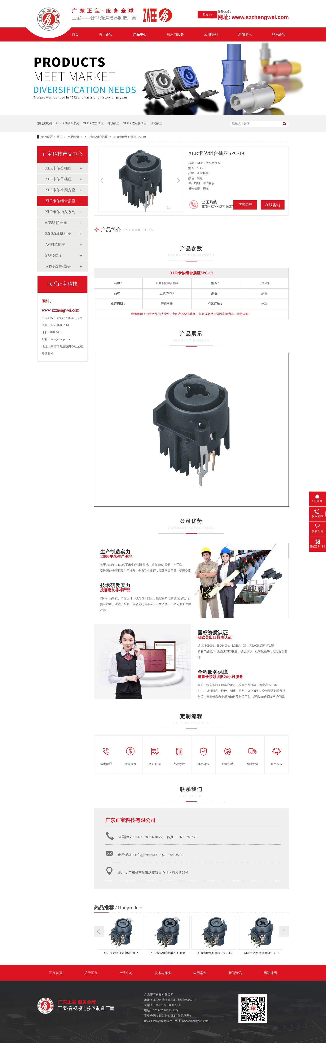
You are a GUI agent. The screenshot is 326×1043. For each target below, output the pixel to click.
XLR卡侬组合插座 (134, 123)
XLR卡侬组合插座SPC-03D (261, 953)
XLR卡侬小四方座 (60, 190)
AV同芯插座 (55, 244)
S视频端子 (53, 255)
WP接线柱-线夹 (58, 266)
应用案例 (211, 34)
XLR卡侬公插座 (93, 123)
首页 (75, 34)
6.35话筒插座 (56, 223)
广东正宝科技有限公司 (130, 820)
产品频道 (73, 136)
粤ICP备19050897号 (168, 1005)
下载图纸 (245, 205)
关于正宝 (106, 34)
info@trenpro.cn (61, 339)
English (207, 14)
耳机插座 (113, 123)
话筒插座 (156, 123)
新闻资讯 (245, 34)
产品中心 (139, 34)
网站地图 (270, 973)
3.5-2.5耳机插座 (58, 234)
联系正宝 (279, 34)
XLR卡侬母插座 (58, 179)
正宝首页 (55, 973)
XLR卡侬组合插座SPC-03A (121, 953)
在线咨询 (272, 205)
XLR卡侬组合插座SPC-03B (167, 953)
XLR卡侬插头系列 (67, 123)
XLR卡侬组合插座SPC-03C (214, 953)
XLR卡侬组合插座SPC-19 (129, 136)
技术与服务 (175, 34)
